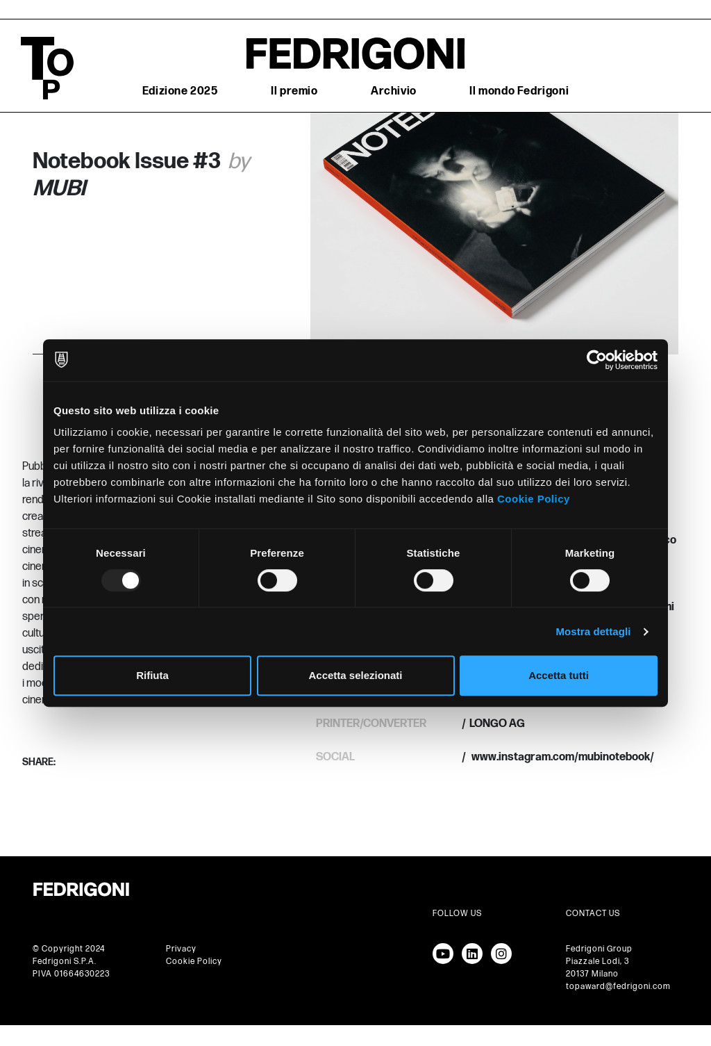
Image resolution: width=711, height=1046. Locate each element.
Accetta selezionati (355, 675)
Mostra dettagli (592, 631)
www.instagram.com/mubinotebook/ (561, 757)
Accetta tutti (558, 675)
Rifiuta (152, 675)
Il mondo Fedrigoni (519, 91)
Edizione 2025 (180, 91)
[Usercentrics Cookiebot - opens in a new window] (597, 360)
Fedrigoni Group (599, 949)
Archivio (394, 91)
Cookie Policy (533, 499)
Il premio (294, 91)
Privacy (181, 949)
